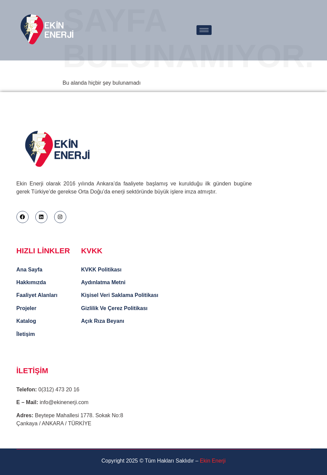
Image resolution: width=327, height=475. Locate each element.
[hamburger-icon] (204, 30)
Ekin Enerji (212, 461)
